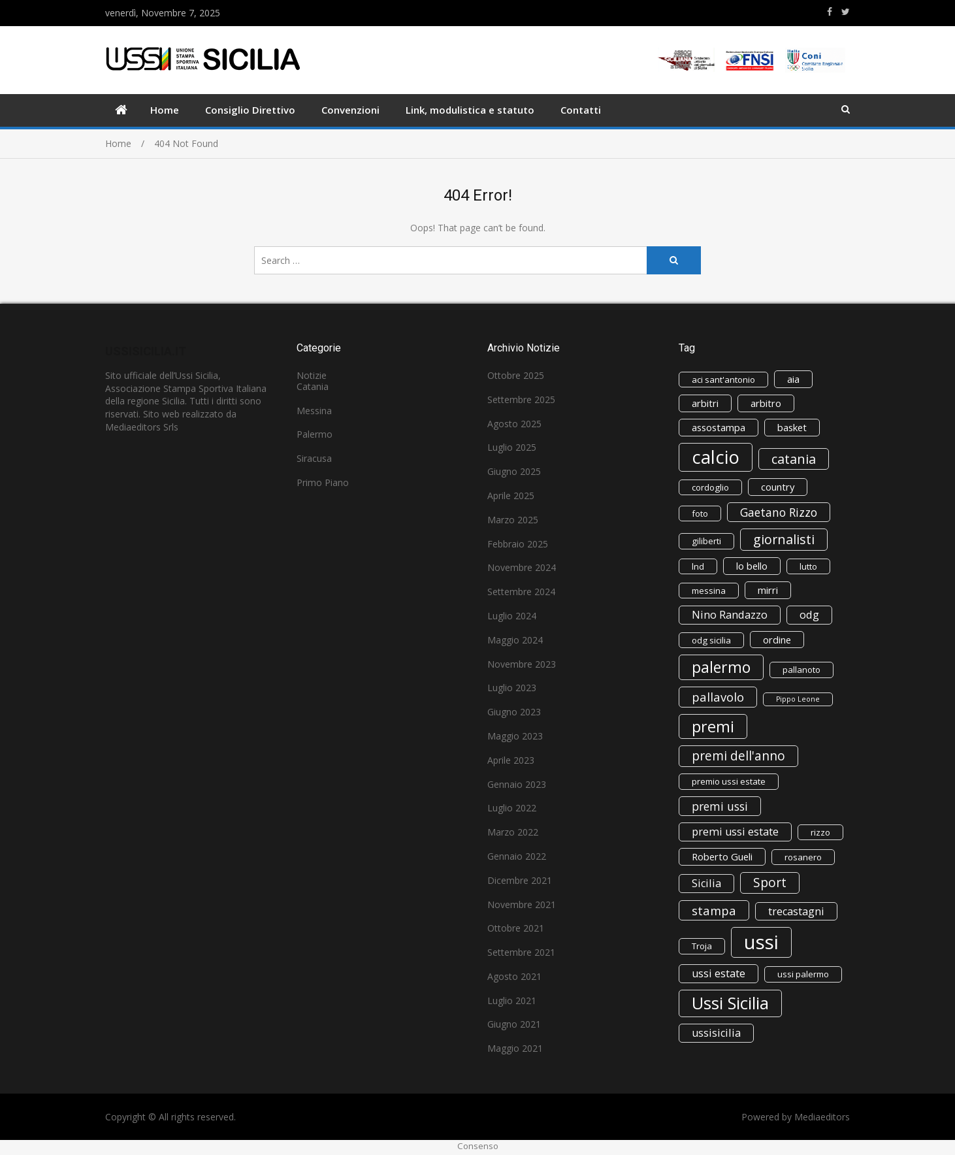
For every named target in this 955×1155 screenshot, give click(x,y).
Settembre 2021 (521, 952)
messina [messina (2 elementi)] (709, 590)
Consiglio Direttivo (250, 109)
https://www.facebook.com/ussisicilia (829, 11)
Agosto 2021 (514, 976)
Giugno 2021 (514, 1024)
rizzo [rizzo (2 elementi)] (820, 832)
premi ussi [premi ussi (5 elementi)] (720, 806)
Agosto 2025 (514, 423)
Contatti (580, 109)
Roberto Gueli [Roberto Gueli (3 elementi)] (722, 856)
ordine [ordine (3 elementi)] (777, 639)
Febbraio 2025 (517, 544)
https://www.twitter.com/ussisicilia (845, 11)
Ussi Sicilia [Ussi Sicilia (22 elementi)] (730, 1003)
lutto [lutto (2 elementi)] (808, 566)
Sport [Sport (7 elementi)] (769, 882)
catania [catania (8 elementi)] (793, 459)
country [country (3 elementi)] (777, 486)
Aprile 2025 (510, 495)
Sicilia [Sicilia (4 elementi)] (706, 883)
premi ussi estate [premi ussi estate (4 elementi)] (735, 831)
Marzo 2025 (512, 519)
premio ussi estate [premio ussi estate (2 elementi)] (729, 781)
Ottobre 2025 (515, 375)
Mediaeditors (822, 1117)
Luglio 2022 (511, 808)
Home (164, 109)
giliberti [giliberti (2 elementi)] (706, 541)
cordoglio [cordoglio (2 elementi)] (710, 487)
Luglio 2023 (511, 687)
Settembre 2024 (521, 591)
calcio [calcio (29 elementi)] (715, 457)
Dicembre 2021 (519, 880)
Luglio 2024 (511, 616)
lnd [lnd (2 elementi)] (698, 566)
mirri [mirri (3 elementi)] (768, 589)
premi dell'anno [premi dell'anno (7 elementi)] (738, 755)
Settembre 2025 (521, 399)
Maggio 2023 (515, 736)
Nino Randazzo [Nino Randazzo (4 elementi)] (730, 615)
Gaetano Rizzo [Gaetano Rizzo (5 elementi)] (778, 512)
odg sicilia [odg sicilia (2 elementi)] (711, 640)
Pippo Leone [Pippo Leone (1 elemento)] (798, 699)
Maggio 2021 (515, 1048)
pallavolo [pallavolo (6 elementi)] (718, 697)
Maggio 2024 (515, 640)
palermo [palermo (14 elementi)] (721, 667)
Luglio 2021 (511, 1000)
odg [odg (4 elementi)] (809, 615)
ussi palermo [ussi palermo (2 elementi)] (803, 974)
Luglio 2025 (511, 447)
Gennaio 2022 (516, 856)
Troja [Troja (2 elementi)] (702, 946)
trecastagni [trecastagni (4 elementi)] (796, 911)
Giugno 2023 (514, 712)
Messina (314, 410)
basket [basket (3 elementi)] (792, 427)
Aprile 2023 (510, 760)
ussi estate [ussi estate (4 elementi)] (718, 973)
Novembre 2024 (521, 567)
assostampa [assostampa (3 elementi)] (718, 427)
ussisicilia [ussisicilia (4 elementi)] (716, 1033)
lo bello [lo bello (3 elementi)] (752, 565)
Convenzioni (350, 109)
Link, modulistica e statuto (470, 109)
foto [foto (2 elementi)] (700, 513)
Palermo (314, 434)
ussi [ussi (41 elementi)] (761, 942)
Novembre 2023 (521, 664)
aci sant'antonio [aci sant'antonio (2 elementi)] (723, 379)
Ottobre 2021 (515, 928)
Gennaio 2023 (516, 784)
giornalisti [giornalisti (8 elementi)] (784, 539)
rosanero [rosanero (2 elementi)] (803, 857)
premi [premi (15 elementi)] (713, 726)
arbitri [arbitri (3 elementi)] (705, 403)
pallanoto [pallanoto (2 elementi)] (801, 669)
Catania (313, 386)
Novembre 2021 (521, 904)
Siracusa (314, 458)
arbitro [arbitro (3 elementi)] (766, 403)
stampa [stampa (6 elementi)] (714, 910)
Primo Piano (323, 482)
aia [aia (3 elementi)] (793, 378)
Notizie (312, 375)
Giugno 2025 (514, 471)
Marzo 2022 (512, 832)
